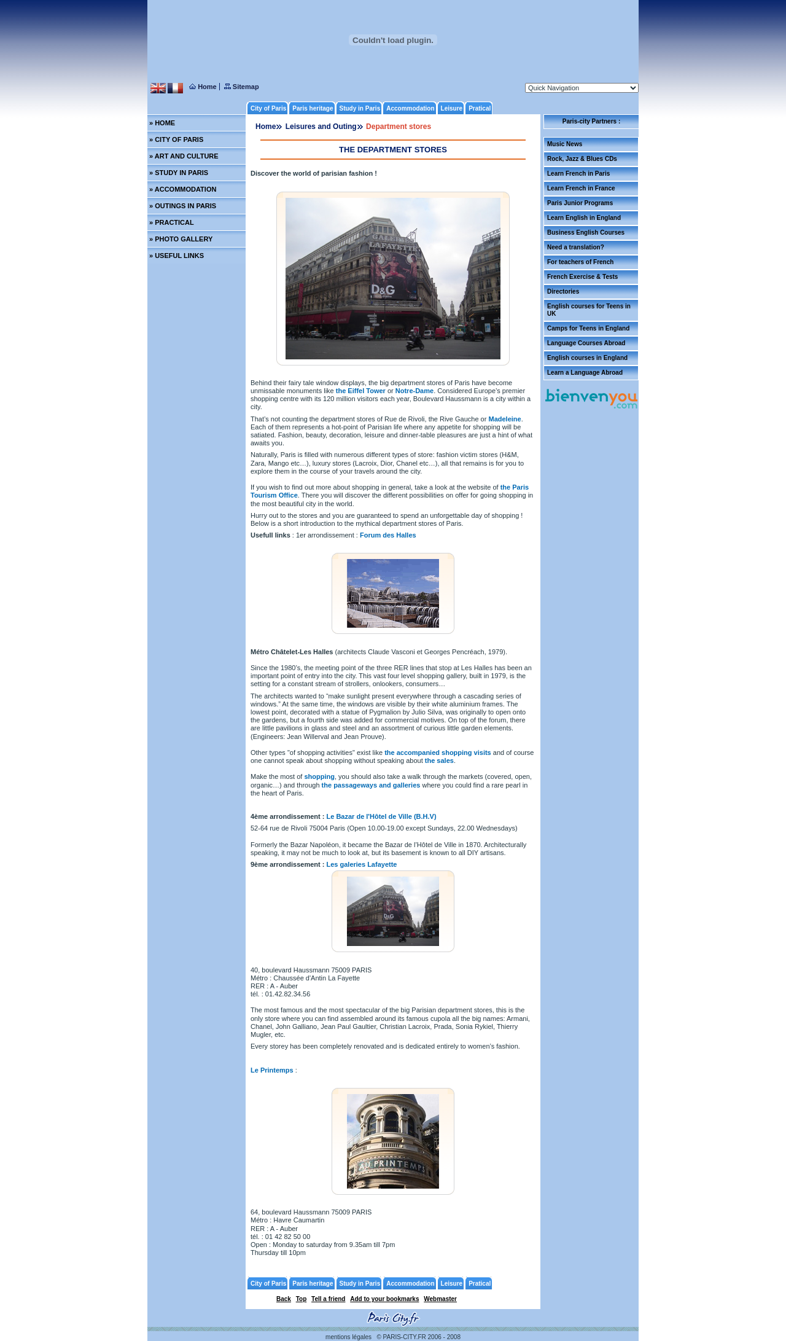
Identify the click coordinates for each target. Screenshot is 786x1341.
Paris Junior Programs (580, 203)
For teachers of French (580, 262)
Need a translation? (575, 247)
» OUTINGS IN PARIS (182, 205)
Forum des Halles (388, 535)
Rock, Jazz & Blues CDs (582, 158)
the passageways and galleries (371, 785)
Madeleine (504, 419)
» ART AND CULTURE (184, 156)
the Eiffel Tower (360, 390)
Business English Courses (586, 232)
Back (283, 1299)
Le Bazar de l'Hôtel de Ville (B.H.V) (382, 816)
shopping (319, 776)
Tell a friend (328, 1299)
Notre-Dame (414, 390)
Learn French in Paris (578, 173)
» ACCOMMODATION (182, 189)
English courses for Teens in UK (589, 310)
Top (301, 1299)
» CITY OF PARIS (176, 139)
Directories (563, 291)
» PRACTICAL (171, 222)
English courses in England (587, 357)
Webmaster (440, 1299)
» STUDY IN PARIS (178, 172)
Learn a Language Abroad (585, 372)
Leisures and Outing (321, 126)
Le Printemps (272, 1070)
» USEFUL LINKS (176, 255)
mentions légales (348, 1337)
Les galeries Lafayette (362, 864)
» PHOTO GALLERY (180, 239)
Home (265, 126)
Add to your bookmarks (384, 1299)
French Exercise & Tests (582, 276)
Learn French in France (581, 188)
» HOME (162, 123)
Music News (564, 144)
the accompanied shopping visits (438, 752)
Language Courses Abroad (586, 343)
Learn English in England (584, 217)
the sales (439, 760)
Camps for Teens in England (588, 328)
